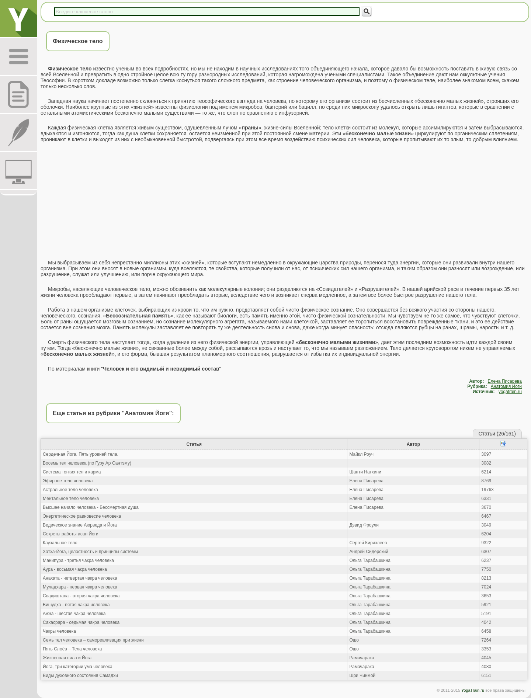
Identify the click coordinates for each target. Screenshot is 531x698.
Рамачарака (361, 657)
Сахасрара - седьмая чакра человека (81, 622)
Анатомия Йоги (506, 386)
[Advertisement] (284, 201)
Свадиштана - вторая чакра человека (81, 595)
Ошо (354, 640)
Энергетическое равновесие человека (82, 516)
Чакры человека (59, 631)
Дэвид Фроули (363, 525)
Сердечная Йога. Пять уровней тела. (80, 454)
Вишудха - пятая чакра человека (76, 604)
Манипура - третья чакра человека (78, 560)
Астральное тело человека (70, 489)
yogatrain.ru (510, 391)
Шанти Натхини (365, 472)
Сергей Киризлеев (368, 542)
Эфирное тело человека (68, 480)
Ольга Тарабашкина (370, 560)
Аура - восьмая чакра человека (75, 569)
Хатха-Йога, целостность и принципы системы (90, 551)
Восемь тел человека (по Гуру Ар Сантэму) (87, 463)
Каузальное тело (60, 542)
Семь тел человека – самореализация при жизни (93, 640)
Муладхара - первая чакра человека (80, 587)
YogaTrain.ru (472, 690)
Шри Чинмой (362, 675)
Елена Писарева (504, 381)
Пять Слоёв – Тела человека (72, 649)
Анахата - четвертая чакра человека (80, 578)
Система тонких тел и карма (72, 472)
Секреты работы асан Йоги (70, 533)
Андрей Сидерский (368, 551)
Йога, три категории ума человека (77, 666)
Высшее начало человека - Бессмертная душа (91, 507)
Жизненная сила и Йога (67, 657)
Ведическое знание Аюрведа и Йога (80, 525)
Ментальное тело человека (71, 498)
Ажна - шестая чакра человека (74, 613)
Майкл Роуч (361, 454)
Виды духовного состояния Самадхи (80, 675)
